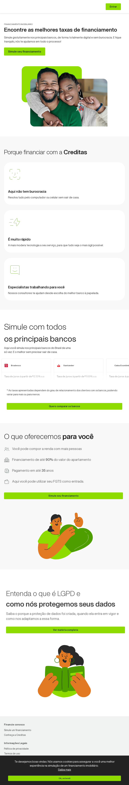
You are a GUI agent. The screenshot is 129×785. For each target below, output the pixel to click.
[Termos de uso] (12, 753)
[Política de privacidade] (16, 748)
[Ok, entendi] (64, 778)
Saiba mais (64, 769)
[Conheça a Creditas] (15, 735)
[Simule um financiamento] (17, 730)
